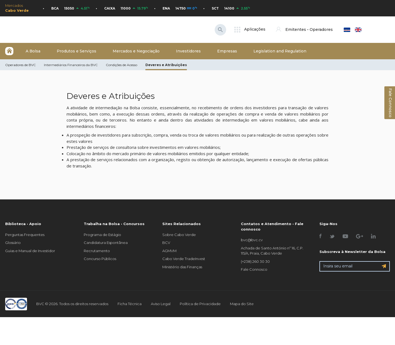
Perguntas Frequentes (24, 234)
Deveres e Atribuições (166, 65)
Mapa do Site (242, 304)
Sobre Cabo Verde (179, 234)
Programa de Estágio (102, 234)
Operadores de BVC (20, 65)
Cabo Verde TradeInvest (183, 258)
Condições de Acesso (121, 65)
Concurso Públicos (100, 258)
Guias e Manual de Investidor (30, 251)
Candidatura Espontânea (106, 242)
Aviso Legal (160, 304)
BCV (166, 242)
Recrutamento (97, 251)
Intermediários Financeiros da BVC (71, 65)
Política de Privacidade (200, 304)
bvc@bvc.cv (252, 240)
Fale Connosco (254, 269)
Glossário (13, 242)
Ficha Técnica (130, 304)
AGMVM (169, 251)
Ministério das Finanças (182, 267)
